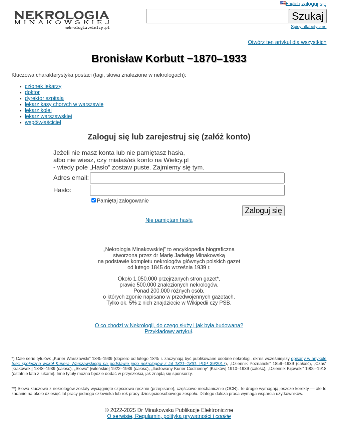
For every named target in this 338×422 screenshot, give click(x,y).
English (290, 3)
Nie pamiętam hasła (169, 220)
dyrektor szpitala (44, 98)
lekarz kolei (38, 110)
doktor (32, 92)
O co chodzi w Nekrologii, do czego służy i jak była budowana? (169, 325)
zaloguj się (314, 4)
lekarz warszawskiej (48, 116)
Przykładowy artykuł (168, 331)
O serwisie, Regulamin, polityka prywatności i (169, 416)
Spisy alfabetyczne (309, 26)
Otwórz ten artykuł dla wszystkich (287, 42)
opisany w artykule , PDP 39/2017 (169, 361)
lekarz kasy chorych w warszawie (64, 104)
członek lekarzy (43, 86)
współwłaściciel (43, 122)
